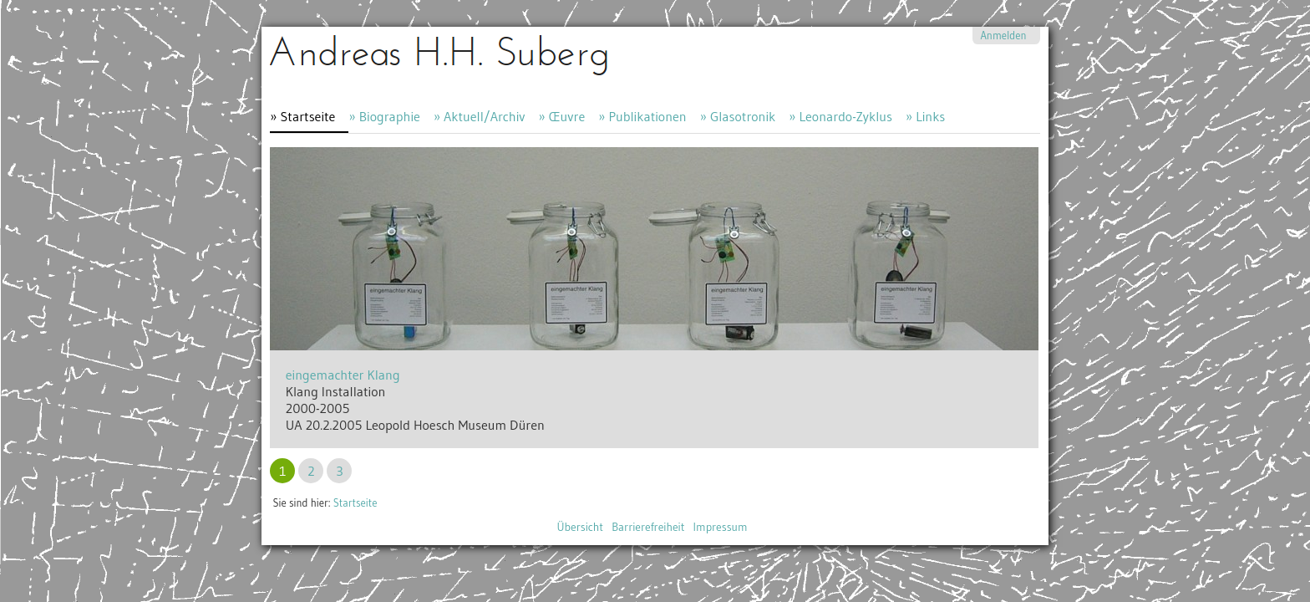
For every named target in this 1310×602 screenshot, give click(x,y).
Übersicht (580, 527)
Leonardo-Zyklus (845, 116)
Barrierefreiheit (648, 527)
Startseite (308, 116)
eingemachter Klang (343, 374)
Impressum (720, 527)
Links (930, 116)
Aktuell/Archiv (484, 116)
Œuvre (567, 116)
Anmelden (1003, 35)
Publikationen (647, 116)
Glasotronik (742, 116)
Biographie (389, 116)
